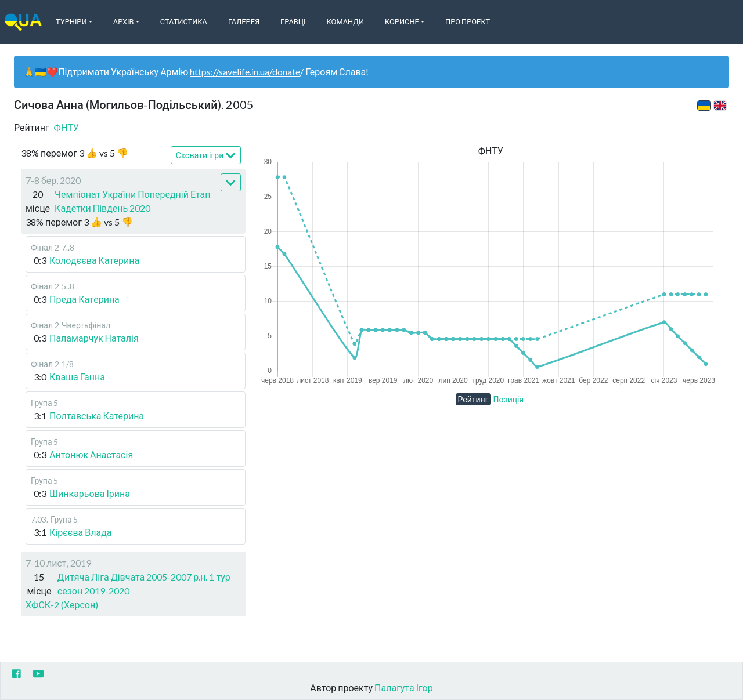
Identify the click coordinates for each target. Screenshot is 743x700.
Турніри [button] (71, 21)
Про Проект (467, 21)
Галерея (243, 21)
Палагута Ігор (403, 687)
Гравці (293, 21)
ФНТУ (66, 127)
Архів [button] (123, 21)
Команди (345, 21)
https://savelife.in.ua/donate (245, 71)
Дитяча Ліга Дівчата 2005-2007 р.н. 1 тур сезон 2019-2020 (143, 583)
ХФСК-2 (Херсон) (62, 604)
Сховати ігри (206, 155)
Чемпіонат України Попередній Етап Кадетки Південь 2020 (132, 200)
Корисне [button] (402, 21)
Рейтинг (473, 399)
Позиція (508, 399)
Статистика (183, 21)
